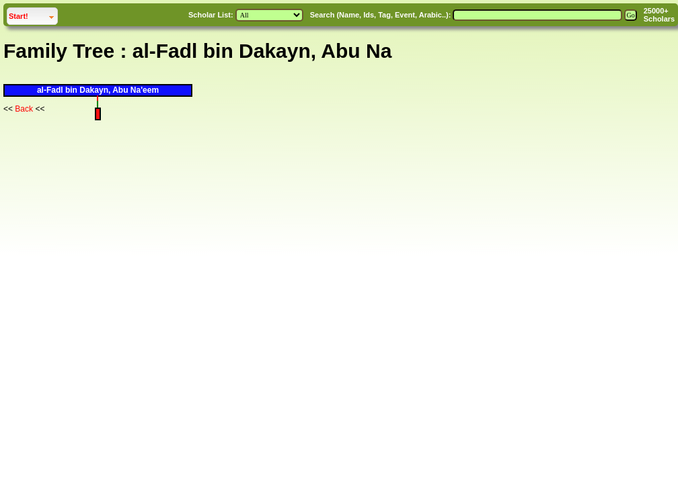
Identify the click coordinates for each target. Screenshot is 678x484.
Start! (33, 14)
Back (24, 109)
